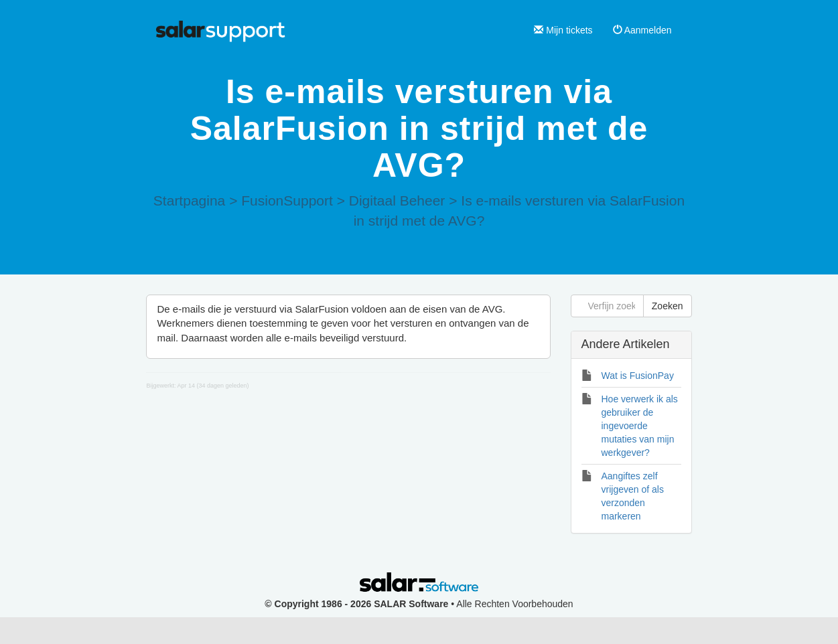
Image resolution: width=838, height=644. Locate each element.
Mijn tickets (563, 30)
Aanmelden (642, 30)
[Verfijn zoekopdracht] (607, 306)
